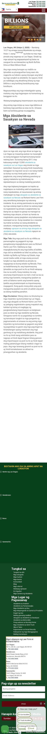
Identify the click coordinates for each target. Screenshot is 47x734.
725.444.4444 (13, 659)
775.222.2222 (13, 668)
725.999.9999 (13, 678)
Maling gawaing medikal (22, 615)
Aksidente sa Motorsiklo (22, 620)
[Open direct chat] (41, 703)
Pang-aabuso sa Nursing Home (24, 622)
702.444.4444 (13, 649)
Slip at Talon (17, 627)
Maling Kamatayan (20, 634)
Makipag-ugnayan (20, 589)
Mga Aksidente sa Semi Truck (23, 625)
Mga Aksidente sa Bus (21, 608)
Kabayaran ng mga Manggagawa (25, 632)
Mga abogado (18, 575)
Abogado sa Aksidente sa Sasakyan (26, 618)
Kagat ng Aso (18, 613)
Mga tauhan (17, 577)
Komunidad (17, 582)
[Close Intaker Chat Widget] (44, 703)
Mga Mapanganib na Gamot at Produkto (28, 611)
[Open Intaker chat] (19, 733)
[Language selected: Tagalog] (9, 9)
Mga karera (17, 579)
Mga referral (17, 586)
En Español (17, 591)
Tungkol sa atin (18, 572)
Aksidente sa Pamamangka (23, 606)
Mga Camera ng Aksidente (22, 593)
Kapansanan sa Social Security (24, 629)
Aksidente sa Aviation (21, 604)
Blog (15, 584)
